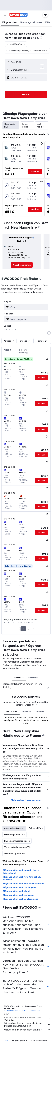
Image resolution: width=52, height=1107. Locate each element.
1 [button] (23, 628)
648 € (35, 37)
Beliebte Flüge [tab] (36, 828)
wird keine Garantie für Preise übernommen (22, 1011)
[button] (5, 15)
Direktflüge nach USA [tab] (14, 834)
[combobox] (16, 44)
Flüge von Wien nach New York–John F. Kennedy (22, 878)
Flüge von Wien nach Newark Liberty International (21, 871)
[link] (22, 265)
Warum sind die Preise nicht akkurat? (27, 1029)
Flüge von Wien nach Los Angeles (19, 887)
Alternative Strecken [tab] (14, 828)
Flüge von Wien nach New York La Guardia (23, 883)
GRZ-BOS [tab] (19, 677)
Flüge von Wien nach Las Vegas (18, 895)
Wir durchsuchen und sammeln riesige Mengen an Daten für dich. (27, 1024)
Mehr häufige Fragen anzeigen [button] (26, 800)
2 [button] (28, 628)
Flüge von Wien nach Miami (16, 891)
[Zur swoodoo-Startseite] (18, 15)
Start (6, 1040)
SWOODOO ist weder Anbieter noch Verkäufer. (27, 1019)
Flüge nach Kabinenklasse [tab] (17, 841)
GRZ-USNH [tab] (11, 711)
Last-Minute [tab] (40, 125)
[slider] (49, 333)
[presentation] (41, 37)
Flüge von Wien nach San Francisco (20, 899)
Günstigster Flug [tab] (10, 125)
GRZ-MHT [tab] (33, 677)
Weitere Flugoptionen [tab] (14, 853)
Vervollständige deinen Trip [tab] (17, 847)
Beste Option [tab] (25, 125)
